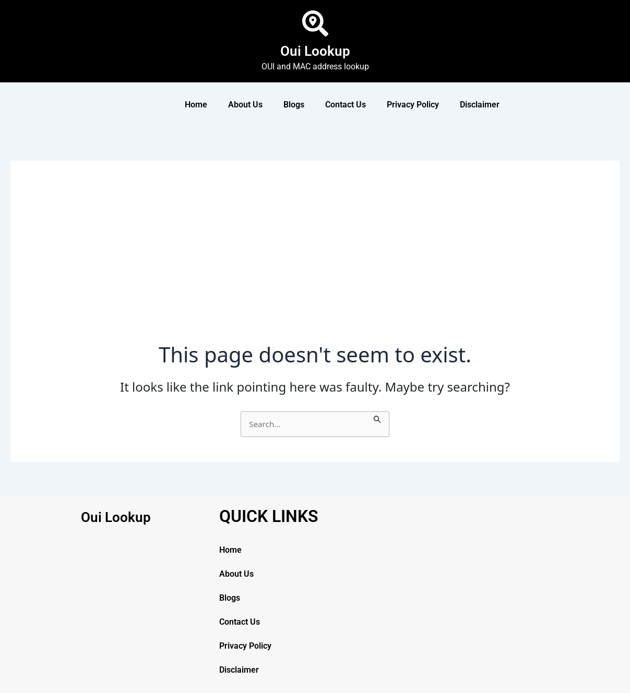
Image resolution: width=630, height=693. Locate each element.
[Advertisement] (315, 264)
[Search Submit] (379, 417)
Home (196, 105)
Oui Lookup (315, 50)
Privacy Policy (413, 105)
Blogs (293, 105)
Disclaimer (480, 105)
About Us (245, 105)
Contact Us (345, 105)
